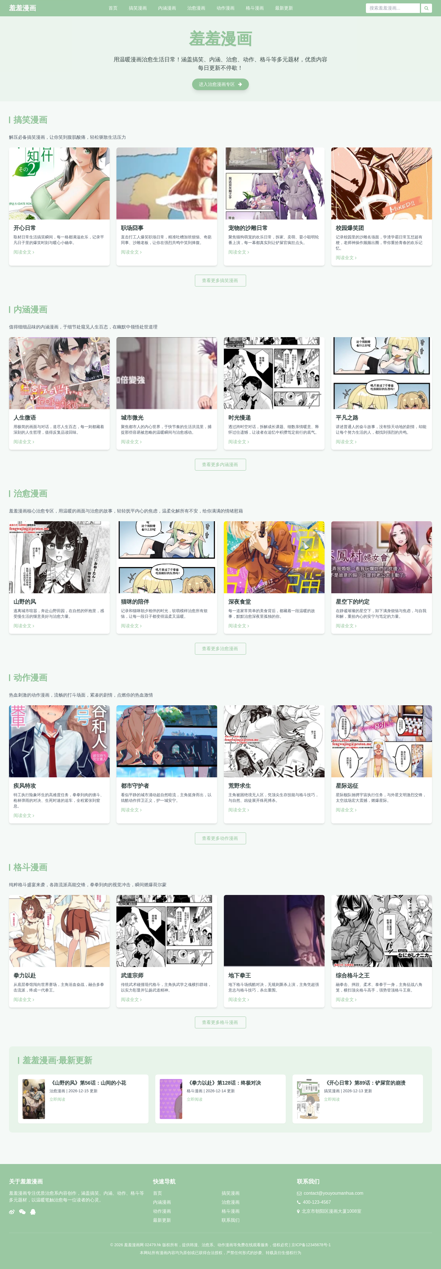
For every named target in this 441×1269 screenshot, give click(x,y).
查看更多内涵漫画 (220, 464)
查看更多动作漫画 (220, 838)
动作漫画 (226, 8)
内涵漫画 (167, 8)
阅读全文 (24, 252)
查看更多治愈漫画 (220, 648)
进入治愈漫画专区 (220, 84)
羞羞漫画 (22, 8)
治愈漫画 (196, 8)
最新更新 (284, 8)
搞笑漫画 (138, 8)
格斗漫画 (255, 8)
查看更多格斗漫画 (220, 1022)
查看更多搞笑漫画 (220, 280)
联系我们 (231, 1220)
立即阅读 (57, 1099)
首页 (113, 8)
